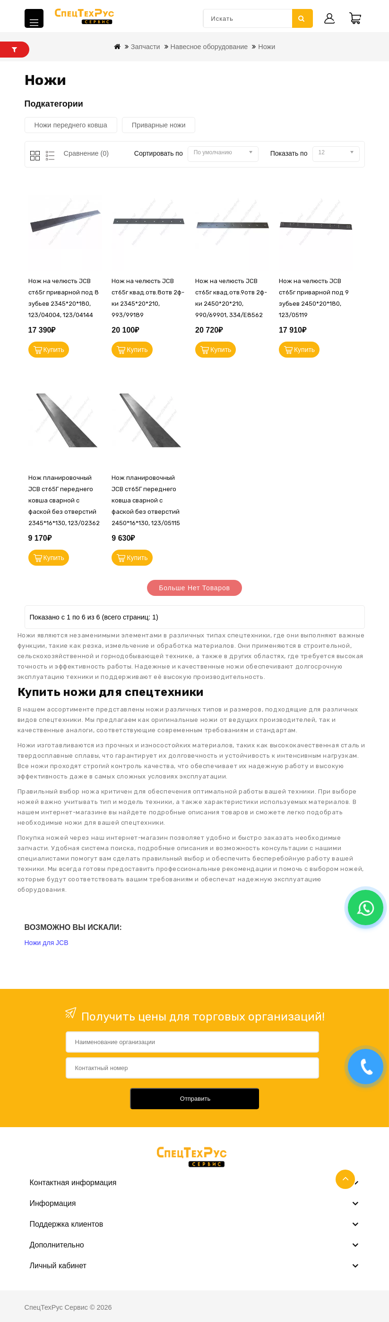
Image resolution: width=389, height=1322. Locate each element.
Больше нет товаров (194, 588)
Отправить (195, 1098)
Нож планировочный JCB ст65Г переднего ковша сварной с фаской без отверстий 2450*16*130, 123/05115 (146, 500)
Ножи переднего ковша (71, 125)
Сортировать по (158, 153)
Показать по (289, 153)
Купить (53, 349)
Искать (301, 18)
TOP (345, 1179)
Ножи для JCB (47, 942)
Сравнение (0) (86, 153)
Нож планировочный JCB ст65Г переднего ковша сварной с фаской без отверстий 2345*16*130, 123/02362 (64, 500)
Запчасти (145, 46)
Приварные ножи (159, 125)
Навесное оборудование (209, 46)
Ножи (266, 46)
